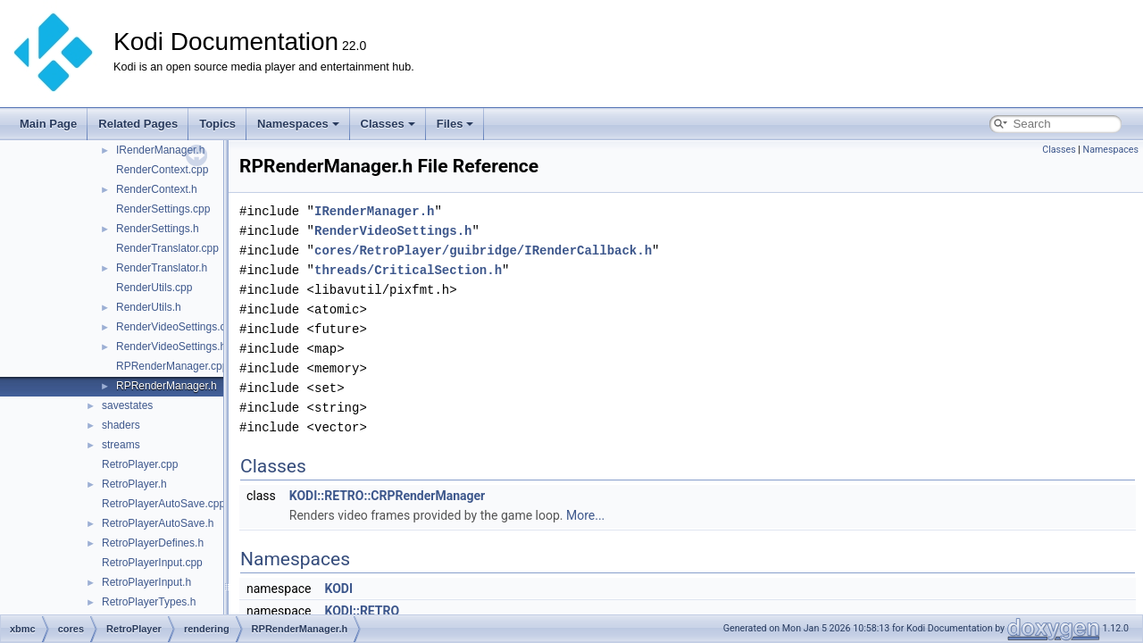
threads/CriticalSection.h (408, 270)
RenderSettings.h (157, 228)
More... (585, 515)
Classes (388, 123)
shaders (121, 425)
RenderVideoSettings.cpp (177, 327)
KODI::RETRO (361, 611)
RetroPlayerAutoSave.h (157, 523)
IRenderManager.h (160, 150)
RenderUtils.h (148, 307)
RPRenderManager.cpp (172, 366)
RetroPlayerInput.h (146, 582)
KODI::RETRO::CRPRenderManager (387, 496)
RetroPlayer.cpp (140, 464)
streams (121, 444)
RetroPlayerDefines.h (153, 543)
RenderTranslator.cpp (167, 248)
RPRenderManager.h (166, 386)
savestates (127, 405)
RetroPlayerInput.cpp (152, 562)
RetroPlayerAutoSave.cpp (163, 503)
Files (455, 123)
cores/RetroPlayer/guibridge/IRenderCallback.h (483, 250)
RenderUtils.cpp (154, 287)
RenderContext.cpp (162, 169)
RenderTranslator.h (161, 268)
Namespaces (298, 123)
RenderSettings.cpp (163, 209)
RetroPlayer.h (134, 484)
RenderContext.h (156, 189)
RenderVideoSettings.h (171, 346)
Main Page (48, 123)
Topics (217, 123)
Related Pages (138, 123)
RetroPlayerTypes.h (149, 602)
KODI (338, 588)
